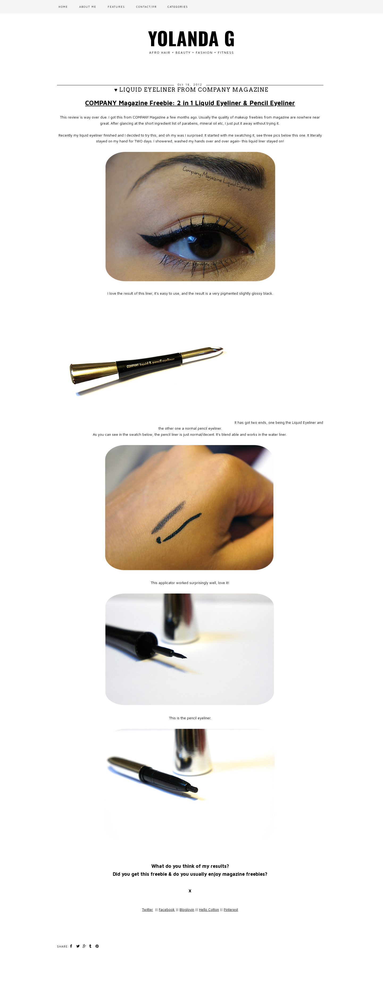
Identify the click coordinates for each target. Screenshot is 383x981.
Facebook (167, 909)
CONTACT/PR (146, 6)
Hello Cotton (209, 909)
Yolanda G (191, 38)
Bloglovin (187, 909)
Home (63, 6)
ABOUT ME (87, 6)
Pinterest (231, 909)
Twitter (147, 909)
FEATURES (116, 6)
